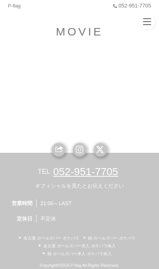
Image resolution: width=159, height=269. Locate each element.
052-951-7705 (131, 6)
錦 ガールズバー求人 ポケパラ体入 (79, 253)
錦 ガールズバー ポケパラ (111, 238)
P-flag (14, 6)
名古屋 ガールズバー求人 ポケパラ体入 (79, 246)
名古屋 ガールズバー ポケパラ (51, 238)
